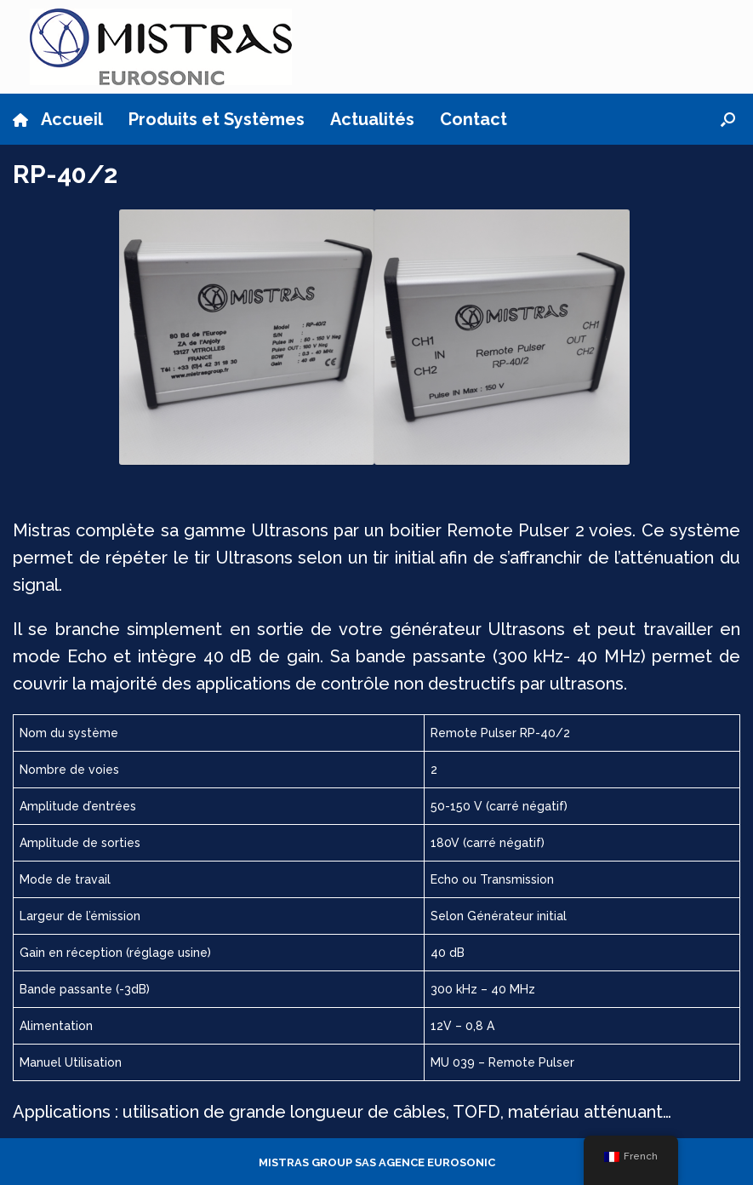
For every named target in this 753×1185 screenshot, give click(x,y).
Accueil (58, 119)
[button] (728, 119)
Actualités (372, 119)
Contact (473, 119)
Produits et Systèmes (216, 119)
